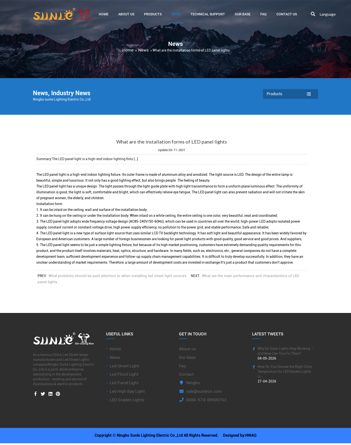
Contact (186, 374)
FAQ (263, 14)
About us (187, 348)
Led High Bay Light (127, 391)
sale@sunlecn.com (200, 391)
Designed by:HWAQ (240, 436)
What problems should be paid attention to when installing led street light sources (117, 276)
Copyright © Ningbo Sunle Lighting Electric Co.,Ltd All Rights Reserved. (156, 436)
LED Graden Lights (127, 399)
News (176, 14)
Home (103, 14)
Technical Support (207, 14)
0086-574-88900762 (203, 399)
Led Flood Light (124, 374)
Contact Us (286, 14)
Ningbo (189, 382)
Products (153, 14)
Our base (243, 14)
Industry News (72, 93)
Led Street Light (124, 365)
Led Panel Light (124, 382)
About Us (126, 14)
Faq (182, 365)
